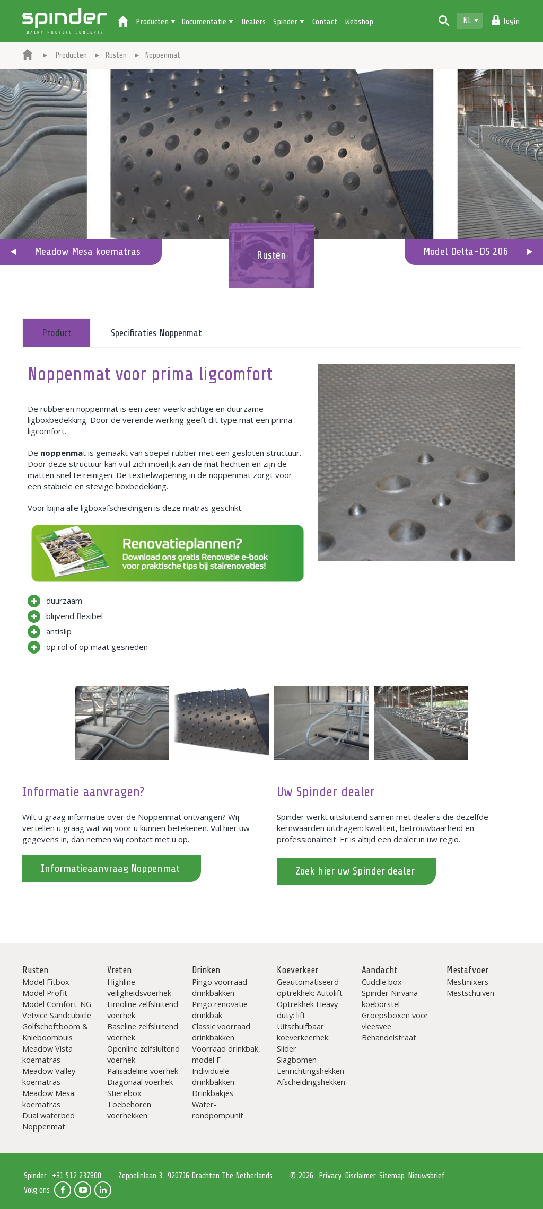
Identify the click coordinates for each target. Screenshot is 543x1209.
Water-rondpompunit (217, 1109)
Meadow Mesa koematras (87, 251)
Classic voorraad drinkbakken (221, 1032)
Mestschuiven (470, 992)
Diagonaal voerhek (140, 1081)
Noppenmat (43, 1126)
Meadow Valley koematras (48, 1076)
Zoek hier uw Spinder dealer (355, 871)
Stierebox (124, 1093)
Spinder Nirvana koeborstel (390, 998)
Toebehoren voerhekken (129, 1109)
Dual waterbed (48, 1115)
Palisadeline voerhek (142, 1070)
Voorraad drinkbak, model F (226, 1054)
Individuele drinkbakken (213, 1076)
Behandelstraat (389, 1037)
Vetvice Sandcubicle (56, 1015)
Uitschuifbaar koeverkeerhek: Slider (303, 1037)
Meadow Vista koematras (47, 1054)
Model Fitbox (45, 981)
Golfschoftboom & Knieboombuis (55, 1032)
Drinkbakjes (212, 1093)
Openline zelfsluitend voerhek (143, 1054)
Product (57, 333)
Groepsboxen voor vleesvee (395, 1020)
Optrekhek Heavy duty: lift (307, 1009)
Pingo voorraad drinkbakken (219, 987)
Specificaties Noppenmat (156, 333)
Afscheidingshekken (311, 1081)
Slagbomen (297, 1059)
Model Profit (44, 992)
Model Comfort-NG (56, 1004)
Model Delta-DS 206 (466, 251)
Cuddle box (382, 981)
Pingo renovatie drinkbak (220, 1009)
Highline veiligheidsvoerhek (139, 987)
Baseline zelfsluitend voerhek (142, 1032)
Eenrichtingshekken (310, 1070)
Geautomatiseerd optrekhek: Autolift (310, 987)
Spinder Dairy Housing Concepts (64, 21)
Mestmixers (467, 981)
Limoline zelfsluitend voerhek (142, 1009)
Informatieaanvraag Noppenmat (110, 868)
